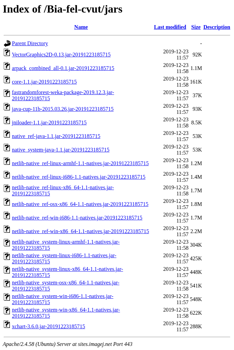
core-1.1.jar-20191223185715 (44, 82)
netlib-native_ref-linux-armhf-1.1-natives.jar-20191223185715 (80, 163)
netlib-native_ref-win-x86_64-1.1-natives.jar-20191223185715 (80, 231)
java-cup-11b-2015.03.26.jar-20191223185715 (63, 109)
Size (196, 27)
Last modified (170, 27)
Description (216, 27)
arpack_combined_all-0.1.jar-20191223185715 (63, 68)
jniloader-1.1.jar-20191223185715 (49, 122)
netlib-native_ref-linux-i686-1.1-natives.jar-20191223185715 (78, 177)
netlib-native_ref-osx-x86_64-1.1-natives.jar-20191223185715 (80, 204)
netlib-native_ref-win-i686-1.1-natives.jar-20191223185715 (77, 218)
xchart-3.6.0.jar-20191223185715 (48, 326)
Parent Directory (30, 43)
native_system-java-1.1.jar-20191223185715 (61, 150)
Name (81, 27)
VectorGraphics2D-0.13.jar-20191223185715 (61, 54)
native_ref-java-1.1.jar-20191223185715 (56, 136)
